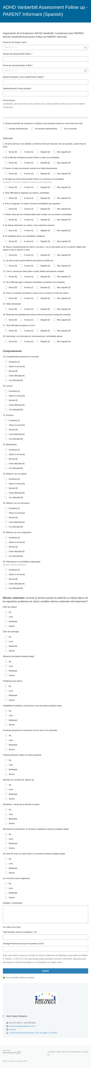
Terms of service (9, 1061)
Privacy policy (22, 1061)
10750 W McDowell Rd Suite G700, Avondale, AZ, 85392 (33, 1033)
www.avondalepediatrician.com (22, 1026)
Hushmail (12, 1052)
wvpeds (12, 1029)
